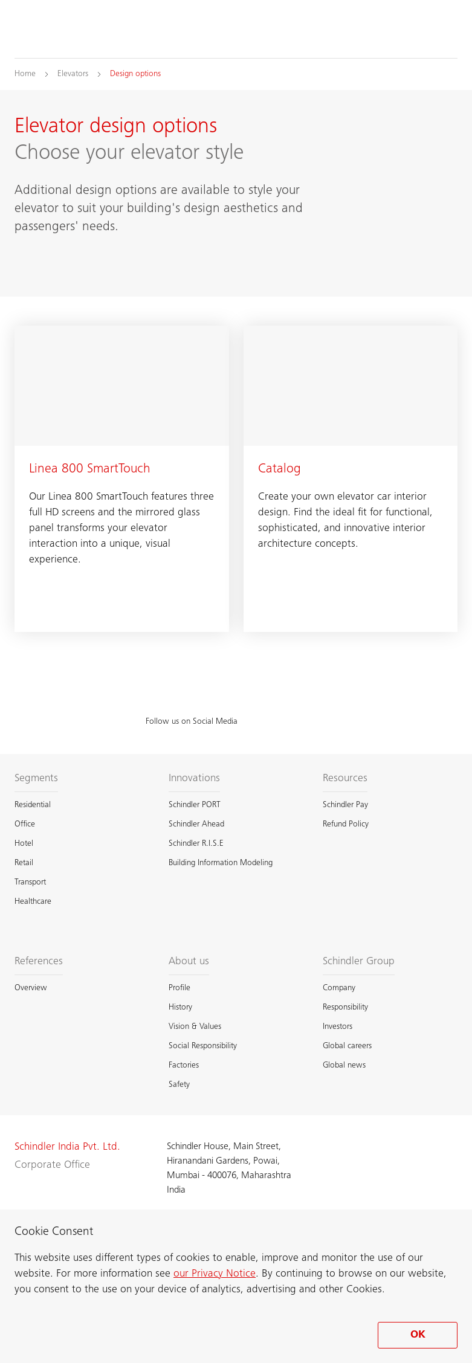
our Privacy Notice (214, 1274)
